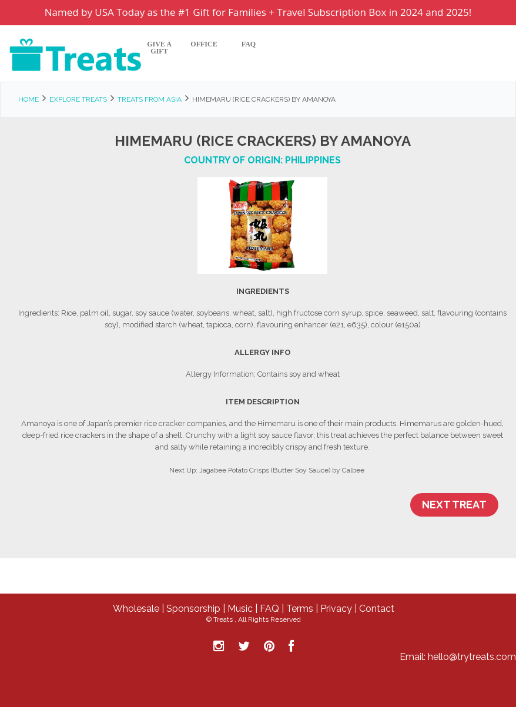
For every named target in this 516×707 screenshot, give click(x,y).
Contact (376, 608)
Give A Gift (159, 48)
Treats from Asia (150, 99)
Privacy (336, 608)
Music (240, 608)
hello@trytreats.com (472, 656)
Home (28, 99)
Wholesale (136, 608)
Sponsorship (193, 608)
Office (203, 44)
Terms (299, 608)
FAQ (249, 44)
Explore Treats (78, 99)
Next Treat (454, 504)
